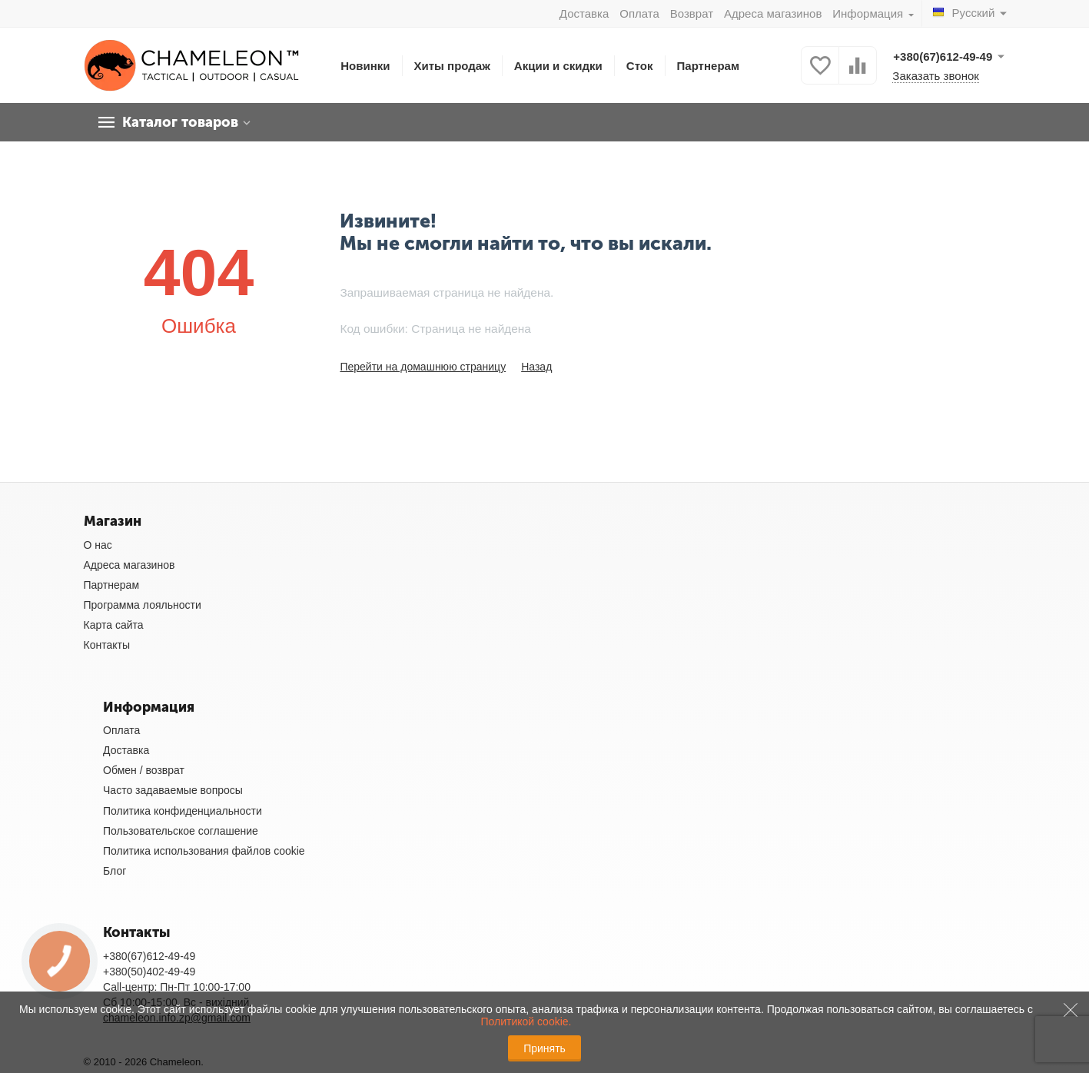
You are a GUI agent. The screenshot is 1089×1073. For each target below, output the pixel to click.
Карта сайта (114, 625)
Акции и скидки (558, 65)
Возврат (691, 13)
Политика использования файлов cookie (204, 851)
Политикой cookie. (525, 1021)
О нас (98, 545)
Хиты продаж (452, 65)
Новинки (365, 65)
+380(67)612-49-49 (149, 956)
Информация (869, 13)
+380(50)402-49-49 (149, 971)
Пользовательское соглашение (180, 831)
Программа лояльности (142, 605)
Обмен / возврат (143, 770)
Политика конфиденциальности (182, 811)
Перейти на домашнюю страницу (423, 366)
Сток (639, 65)
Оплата (639, 13)
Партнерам (708, 65)
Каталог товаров (180, 122)
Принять (544, 1048)
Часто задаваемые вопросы (173, 790)
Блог (114, 871)
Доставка (584, 13)
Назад (536, 366)
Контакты (107, 645)
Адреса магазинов (773, 13)
